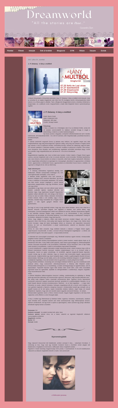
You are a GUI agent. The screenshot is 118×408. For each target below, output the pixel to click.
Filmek (21, 51)
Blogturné (61, 51)
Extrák (103, 51)
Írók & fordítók (46, 51)
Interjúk (32, 51)
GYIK (72, 51)
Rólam (82, 51)
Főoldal (10, 51)
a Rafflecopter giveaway (59, 395)
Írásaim (93, 51)
